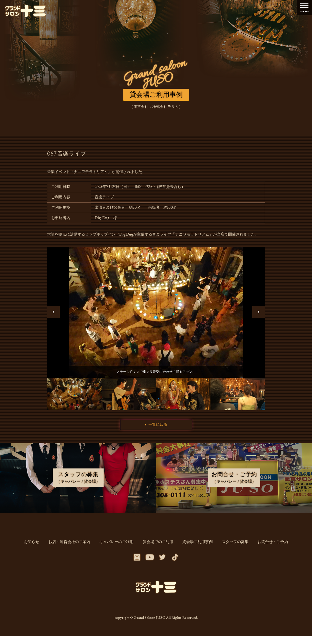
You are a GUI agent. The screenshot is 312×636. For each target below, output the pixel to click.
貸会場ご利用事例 (196, 545)
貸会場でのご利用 (158, 545)
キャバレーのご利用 (118, 545)
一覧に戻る (156, 428)
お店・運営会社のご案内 (72, 545)
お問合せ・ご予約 (268, 545)
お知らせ (36, 545)
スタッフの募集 (232, 545)
